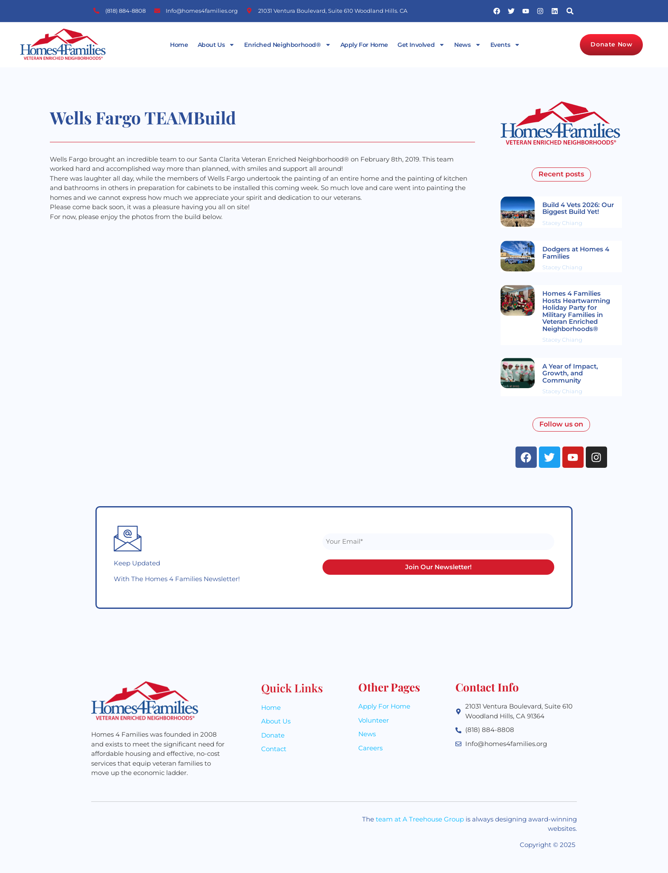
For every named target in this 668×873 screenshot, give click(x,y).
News (467, 45)
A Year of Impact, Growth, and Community (570, 373)
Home (179, 45)
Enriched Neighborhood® (287, 45)
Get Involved (421, 45)
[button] (570, 11)
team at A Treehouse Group (420, 819)
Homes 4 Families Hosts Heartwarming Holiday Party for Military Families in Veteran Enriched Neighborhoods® (576, 311)
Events (505, 45)
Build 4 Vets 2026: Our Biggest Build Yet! (578, 208)
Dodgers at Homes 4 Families (575, 252)
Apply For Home (364, 45)
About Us (216, 45)
